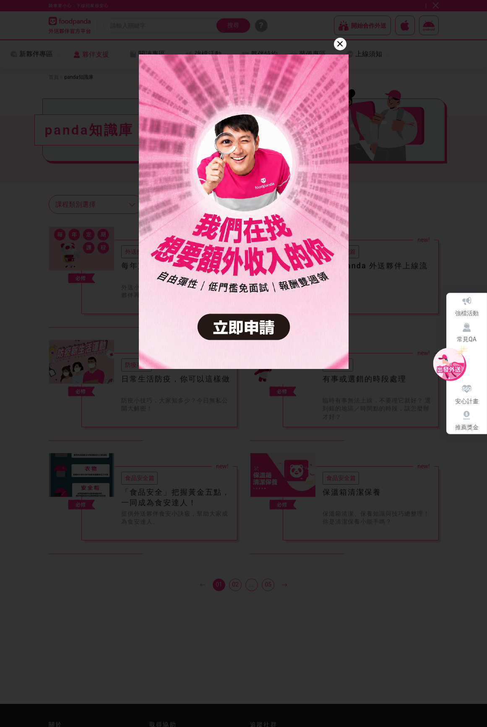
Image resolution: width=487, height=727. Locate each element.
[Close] (340, 44)
